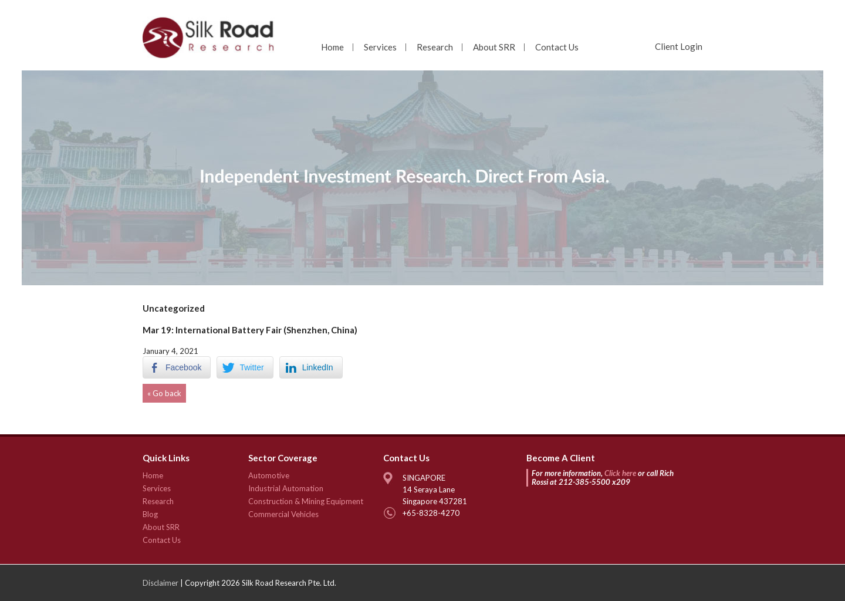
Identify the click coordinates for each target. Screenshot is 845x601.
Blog (150, 514)
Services (380, 47)
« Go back (164, 393)
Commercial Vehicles (283, 514)
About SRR (494, 47)
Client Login (678, 46)
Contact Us (557, 47)
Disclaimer (160, 583)
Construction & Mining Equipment (305, 501)
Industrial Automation (285, 488)
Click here (620, 473)
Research (435, 47)
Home (332, 47)
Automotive (268, 475)
